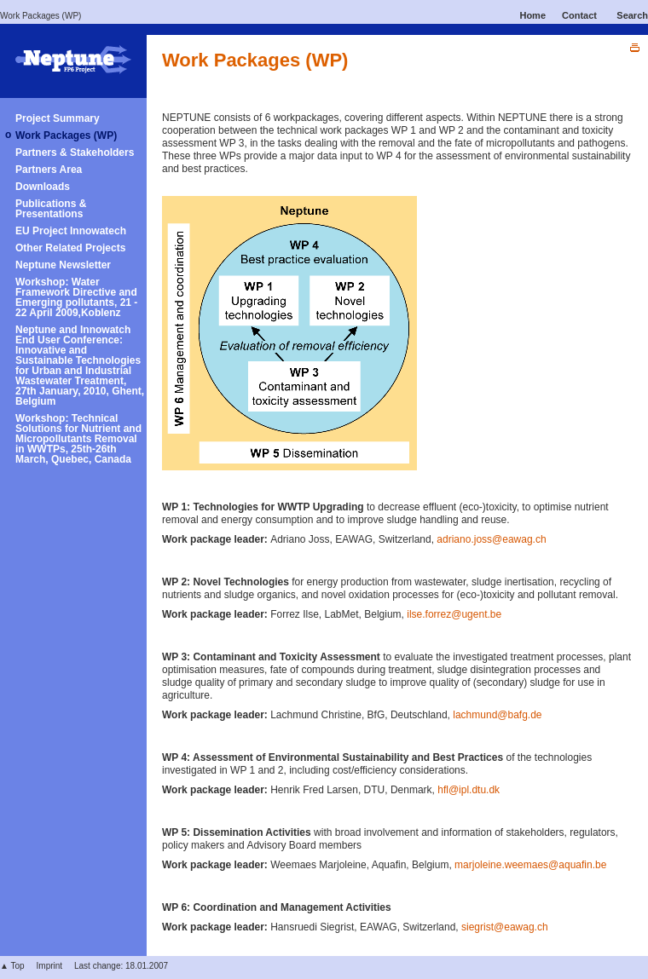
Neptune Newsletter (63, 265)
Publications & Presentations (50, 209)
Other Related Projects (70, 248)
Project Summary (57, 118)
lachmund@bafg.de (497, 715)
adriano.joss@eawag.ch (491, 539)
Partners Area (48, 170)
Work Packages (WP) (40, 15)
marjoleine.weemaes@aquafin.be (530, 865)
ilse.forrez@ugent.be (454, 614)
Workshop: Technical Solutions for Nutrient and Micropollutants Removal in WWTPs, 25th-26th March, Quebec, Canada (78, 438)
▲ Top (12, 965)
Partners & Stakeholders (74, 152)
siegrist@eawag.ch (504, 927)
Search (632, 15)
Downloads (42, 187)
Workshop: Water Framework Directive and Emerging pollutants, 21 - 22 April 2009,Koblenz (76, 297)
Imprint (50, 965)
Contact (579, 15)
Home (532, 15)
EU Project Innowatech (70, 231)
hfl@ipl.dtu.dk (468, 790)
